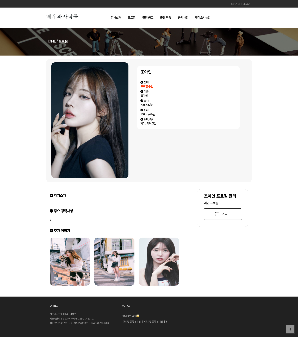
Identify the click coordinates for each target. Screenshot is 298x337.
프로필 (131, 17)
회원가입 (235, 4)
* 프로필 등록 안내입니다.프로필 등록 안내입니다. (144, 321)
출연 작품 (165, 17)
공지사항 (183, 17)
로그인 (246, 4)
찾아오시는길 (202, 17)
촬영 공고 (147, 17)
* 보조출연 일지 (129, 315)
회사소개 (116, 17)
